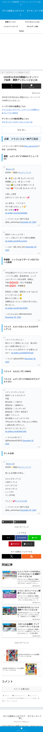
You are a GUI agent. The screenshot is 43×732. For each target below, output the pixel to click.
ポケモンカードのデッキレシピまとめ (17, 122)
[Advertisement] (21, 52)
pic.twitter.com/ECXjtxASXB (16, 308)
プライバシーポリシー (21, 722)
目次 (19, 130)
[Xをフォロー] (11, 556)
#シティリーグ (25, 173)
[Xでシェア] (11, 86)
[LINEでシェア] (34, 537)
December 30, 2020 (28, 222)
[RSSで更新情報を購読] (31, 556)
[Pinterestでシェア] (15, 544)
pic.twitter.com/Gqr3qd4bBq (16, 213)
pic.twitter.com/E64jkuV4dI (15, 431)
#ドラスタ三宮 (21, 501)
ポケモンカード (20, 522)
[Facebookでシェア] (21, 537)
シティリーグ (7, 522)
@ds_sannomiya (30, 146)
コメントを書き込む (21, 689)
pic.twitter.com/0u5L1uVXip (16, 241)
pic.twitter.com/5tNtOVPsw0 (22, 353)
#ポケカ (10, 169)
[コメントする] (31, 86)
